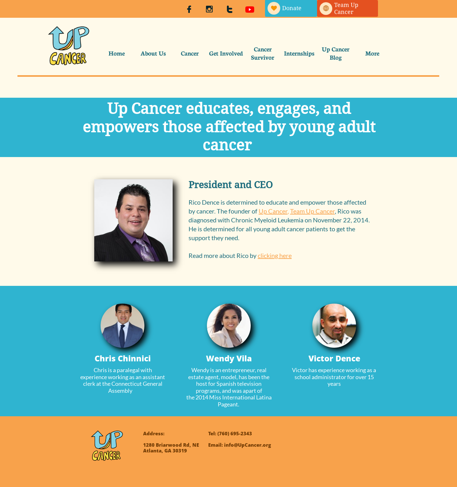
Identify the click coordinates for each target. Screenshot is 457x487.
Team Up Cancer (312, 211)
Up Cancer (273, 211)
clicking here (275, 255)
